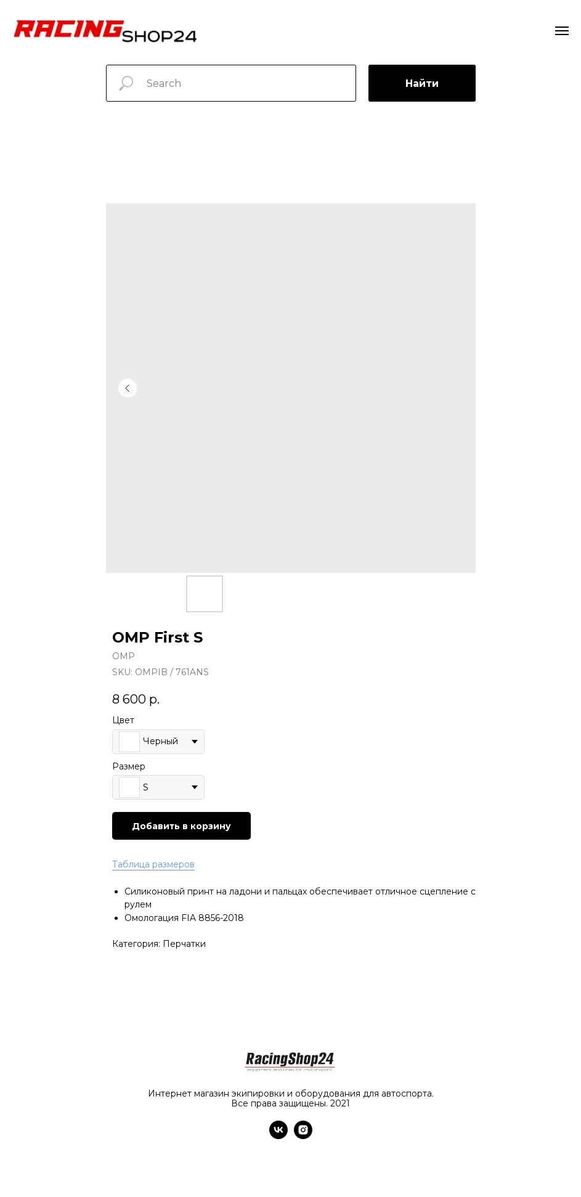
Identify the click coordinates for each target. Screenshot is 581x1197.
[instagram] (303, 1135)
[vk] (278, 1135)
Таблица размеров (153, 864)
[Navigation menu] (562, 30)
